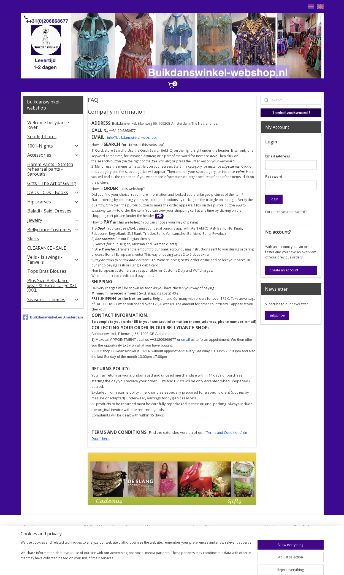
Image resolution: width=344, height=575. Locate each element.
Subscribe (277, 315)
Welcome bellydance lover (48, 124)
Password (273, 176)
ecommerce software (208, 565)
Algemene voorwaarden (172, 527)
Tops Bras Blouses (46, 271)
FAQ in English (282, 535)
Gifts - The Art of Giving (51, 183)
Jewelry (53, 220)
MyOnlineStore (257, 565)
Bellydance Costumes (53, 230)
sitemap (175, 565)
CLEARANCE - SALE (46, 248)
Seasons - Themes (53, 299)
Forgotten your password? (286, 211)
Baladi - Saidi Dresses (49, 211)
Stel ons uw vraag (225, 527)
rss (186, 565)
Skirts (33, 239)
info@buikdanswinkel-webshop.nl (133, 137)
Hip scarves (53, 202)
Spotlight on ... (41, 136)
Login (274, 199)
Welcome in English (288, 527)
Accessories (53, 155)
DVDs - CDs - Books (53, 192)
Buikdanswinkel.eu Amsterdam (53, 317)
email (185, 339)
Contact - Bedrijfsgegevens (43, 530)
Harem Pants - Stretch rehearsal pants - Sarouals (50, 169)
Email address (277, 156)
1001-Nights (53, 146)
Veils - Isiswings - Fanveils (53, 259)
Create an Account (284, 270)
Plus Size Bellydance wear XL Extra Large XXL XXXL (52, 285)
